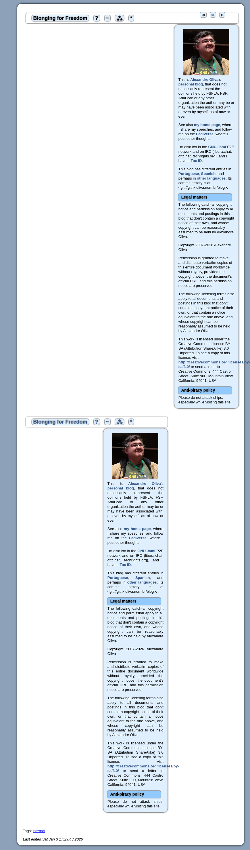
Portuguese (188, 173)
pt (222, 14)
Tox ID (196, 161)
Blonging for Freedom (60, 18)
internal (39, 831)
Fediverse (205, 134)
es (213, 14)
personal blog (190, 84)
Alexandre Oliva (204, 79)
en (203, 14)
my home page (207, 125)
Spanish (208, 173)
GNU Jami (217, 147)
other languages (211, 178)
